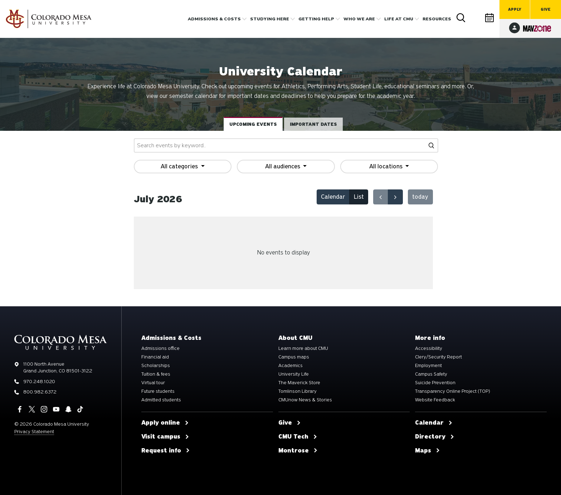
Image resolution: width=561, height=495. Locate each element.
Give (546, 9)
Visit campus (165, 437)
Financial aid (155, 357)
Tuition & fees (155, 374)
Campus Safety (431, 374)
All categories (180, 166)
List (359, 196)
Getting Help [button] (316, 19)
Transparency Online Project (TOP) (452, 391)
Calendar (489, 17)
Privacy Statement (34, 432)
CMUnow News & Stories (305, 400)
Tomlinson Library (297, 391)
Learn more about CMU (303, 348)
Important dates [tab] (313, 124)
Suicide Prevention (435, 383)
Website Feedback (435, 400)
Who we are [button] (359, 19)
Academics (290, 365)
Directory (475, 17)
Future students (158, 391)
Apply (514, 9)
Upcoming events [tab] (253, 124)
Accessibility (428, 348)
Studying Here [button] (269, 19)
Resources (437, 19)
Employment (428, 365)
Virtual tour (153, 383)
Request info (165, 450)
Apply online (165, 423)
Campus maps (293, 357)
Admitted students (161, 400)
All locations (386, 166)
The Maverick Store (299, 383)
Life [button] (398, 19)
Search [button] (461, 18)
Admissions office (160, 348)
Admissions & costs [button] (214, 19)
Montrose (298, 450)
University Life (293, 374)
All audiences (283, 166)
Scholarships (155, 365)
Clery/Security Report (438, 357)
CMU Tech (297, 437)
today (420, 196)
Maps (427, 450)
